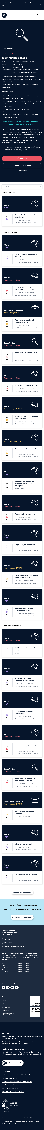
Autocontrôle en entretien (25, 514)
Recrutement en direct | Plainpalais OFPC (24, 321)
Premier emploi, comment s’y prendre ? (26, 256)
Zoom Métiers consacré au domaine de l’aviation (25, 780)
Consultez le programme (22, 917)
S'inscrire (22, 158)
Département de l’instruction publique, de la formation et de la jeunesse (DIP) (22, 1037)
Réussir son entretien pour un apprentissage (26, 417)
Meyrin (4, 1000)
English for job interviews (25, 545)
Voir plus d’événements (22, 892)
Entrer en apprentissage (10, 1078)
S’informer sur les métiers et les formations (17, 1075)
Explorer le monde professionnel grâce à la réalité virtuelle (27, 746)
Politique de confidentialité (21, 1124)
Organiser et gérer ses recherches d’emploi (24, 609)
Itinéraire (6, 939)
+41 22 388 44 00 (9, 943)
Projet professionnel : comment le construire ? (24, 679)
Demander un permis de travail (13, 1092)
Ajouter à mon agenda (22, 165)
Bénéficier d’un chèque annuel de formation (17, 1085)
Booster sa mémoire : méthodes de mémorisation (26, 288)
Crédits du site (6, 1124)
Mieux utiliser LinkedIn (23, 844)
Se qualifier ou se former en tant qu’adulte (17, 1082)
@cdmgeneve (22, 150)
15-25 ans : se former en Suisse (27, 385)
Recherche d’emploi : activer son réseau (26, 216)
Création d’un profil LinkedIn (26, 875)
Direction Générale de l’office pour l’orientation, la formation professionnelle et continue (19, 1043)
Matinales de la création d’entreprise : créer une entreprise (24, 484)
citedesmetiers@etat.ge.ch (13, 947)
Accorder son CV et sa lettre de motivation (26, 450)
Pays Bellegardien (8, 1014)
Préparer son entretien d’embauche (24, 712)
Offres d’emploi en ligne (10, 1088)
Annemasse (6, 1007)
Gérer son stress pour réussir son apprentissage (26, 576)
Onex (3, 1004)
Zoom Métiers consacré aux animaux (26, 354)
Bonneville (5, 1010)
